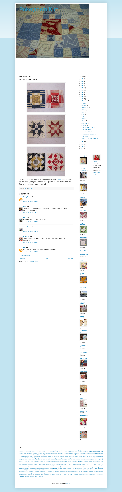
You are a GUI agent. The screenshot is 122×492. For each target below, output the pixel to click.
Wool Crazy (22, 476)
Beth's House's (83, 453)
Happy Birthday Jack (63, 459)
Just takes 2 (78, 461)
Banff (68, 453)
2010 (82, 146)
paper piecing (47, 466)
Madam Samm (79, 462)
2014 (82, 96)
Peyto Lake (61, 466)
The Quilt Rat (83, 358)
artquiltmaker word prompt (57, 453)
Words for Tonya (35, 476)
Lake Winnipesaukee (27, 462)
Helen (24, 206)
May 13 (101, 462)
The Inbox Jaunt (84, 254)
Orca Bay (33, 466)
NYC (91, 464)
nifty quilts (82, 384)
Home (46, 258)
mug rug (52, 464)
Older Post (70, 258)
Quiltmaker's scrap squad (30, 468)
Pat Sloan (53, 466)
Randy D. (51, 468)
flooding (60, 458)
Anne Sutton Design (84, 451)
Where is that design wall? (46, 474)
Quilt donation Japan (87, 466)
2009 (82, 148)
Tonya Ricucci (48, 473)
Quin (44, 468)
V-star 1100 (67, 473)
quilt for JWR (94, 466)
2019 (82, 85)
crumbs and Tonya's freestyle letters (67, 456)
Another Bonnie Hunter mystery (96, 451)
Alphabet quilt (33, 451)
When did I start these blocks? (34, 474)
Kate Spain (83, 461)
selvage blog (46, 469)
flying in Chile (71, 458)
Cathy (24, 217)
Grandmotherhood (41, 459)
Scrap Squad (97, 468)
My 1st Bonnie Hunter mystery (60, 464)
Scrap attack (89, 468)
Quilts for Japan (39, 468)
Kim (95, 161)
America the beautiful (54, 451)
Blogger (68, 483)
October (84, 105)
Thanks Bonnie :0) (28, 473)
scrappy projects (32, 469)
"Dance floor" (36, 450)
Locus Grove (59, 462)
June (83, 114)
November (85, 103)
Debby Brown (27, 197)
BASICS (77, 453)
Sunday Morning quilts (72, 471)
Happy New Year (71, 459)
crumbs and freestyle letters (45, 456)
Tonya (44, 473)
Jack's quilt (50, 461)
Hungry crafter (27, 461)
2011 (82, 144)
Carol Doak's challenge (70, 454)
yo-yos (43, 476)
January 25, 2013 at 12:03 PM (31, 221)
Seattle (42, 469)
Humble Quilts (83, 156)
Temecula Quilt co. (92, 471)
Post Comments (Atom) (32, 261)
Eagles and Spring (44, 458)
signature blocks (64, 469)
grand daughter (28, 459)
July (83, 112)
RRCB (73, 468)
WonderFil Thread (99, 474)
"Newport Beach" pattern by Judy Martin (56, 450)
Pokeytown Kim (39, 9)
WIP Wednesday (85, 474)
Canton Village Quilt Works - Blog (83, 352)
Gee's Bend (86, 458)
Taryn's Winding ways (82, 471)
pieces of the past (67, 466)
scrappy (26, 469)
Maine (83, 462)
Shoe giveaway (53, 469)
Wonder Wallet (92, 474)
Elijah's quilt (51, 458)
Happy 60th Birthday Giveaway (90, 138)
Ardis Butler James (47, 453)
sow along (78, 469)
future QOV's (80, 458)
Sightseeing (58, 469)
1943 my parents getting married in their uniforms (81, 450)
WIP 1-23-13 (85, 136)
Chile (76, 455)
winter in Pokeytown (78, 474)
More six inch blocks (87, 131)
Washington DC (24, 474)
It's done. (46, 461)
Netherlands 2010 (78, 464)
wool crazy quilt (28, 476)
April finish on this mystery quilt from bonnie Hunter (29, 453)
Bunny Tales (83, 250)
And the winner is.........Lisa (89, 134)
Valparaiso (71, 473)
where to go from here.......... (57, 474)
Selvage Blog (83, 237)
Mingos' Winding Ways (32, 464)
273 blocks (94, 450)
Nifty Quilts (26, 236)
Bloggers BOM (93, 453)
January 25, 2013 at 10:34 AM (30, 201)
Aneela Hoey (77, 451)
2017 (82, 90)
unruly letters (61, 473)
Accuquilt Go (99, 450)
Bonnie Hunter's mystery (28, 454)
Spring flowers (83, 469)
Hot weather (77, 459)
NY (88, 464)
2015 (82, 94)
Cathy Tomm (26, 227)
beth (24, 247)
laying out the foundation (37, 462)
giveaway (96, 458)
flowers (63, 458)
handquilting (55, 459)
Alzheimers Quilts (40, 451)
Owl (42, 466)
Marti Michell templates (95, 462)
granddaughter (34, 459)
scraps (38, 469)
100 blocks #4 (68, 450)
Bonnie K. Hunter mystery (39, 455)
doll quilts (38, 458)
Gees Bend (91, 458)
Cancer (61, 454)
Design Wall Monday (87, 129)
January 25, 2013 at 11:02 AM (30, 212)
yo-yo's (40, 476)
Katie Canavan (89, 461)
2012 (82, 142)
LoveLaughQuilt (65, 462)
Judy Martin (72, 461)
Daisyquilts (77, 456)
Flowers (67, 458)
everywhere (56, 458)
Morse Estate (47, 464)
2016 (82, 92)
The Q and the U (84, 411)
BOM (98, 453)
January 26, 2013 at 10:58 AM (30, 242)
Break (48, 454)
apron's (41, 453)
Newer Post (22, 258)
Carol (64, 454)
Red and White (57, 468)
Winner (71, 474)
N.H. (68, 464)
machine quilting (72, 462)
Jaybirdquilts (64, 461)
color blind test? (91, 454)
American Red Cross (63, 451)
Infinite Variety (41, 461)
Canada (58, 454)
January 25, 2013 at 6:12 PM (30, 231)
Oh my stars (28, 466)
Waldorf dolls (95, 473)
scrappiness (21, 469)
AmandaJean (47, 451)
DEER (24, 458)
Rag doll (47, 468)
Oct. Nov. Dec (95, 464)
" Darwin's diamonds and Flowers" (26, 450)
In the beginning (34, 461)
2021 (82, 81)
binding (87, 453)
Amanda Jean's (38, 183)
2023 (82, 79)
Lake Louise (95, 461)
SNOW (69, 469)
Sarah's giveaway (83, 468)
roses (70, 468)
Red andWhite (66, 468)
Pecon (57, 466)
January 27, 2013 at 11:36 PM (31, 251)
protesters (74, 466)
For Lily (75, 458)
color (87, 454)
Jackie (54, 461)
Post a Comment (25, 255)
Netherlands (71, 464)
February (84, 123)
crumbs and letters (55, 456)
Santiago (77, 468)
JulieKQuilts (83, 210)
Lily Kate (49, 462)
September (85, 107)
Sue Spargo (64, 471)
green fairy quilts (49, 459)
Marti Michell (87, 462)
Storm (60, 471)
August (84, 109)
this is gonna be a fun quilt (37, 473)
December (85, 101)
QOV (77, 466)
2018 (82, 87)
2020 (82, 83)
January (84, 125)
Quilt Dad (81, 466)
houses (82, 459)
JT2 (69, 461)
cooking (96, 454)
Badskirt (65, 453)
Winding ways (66, 474)
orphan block (38, 466)
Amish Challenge (70, 451)
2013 (82, 99)
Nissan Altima (85, 464)
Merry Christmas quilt (23, 464)
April (83, 118)
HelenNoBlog (83, 371)
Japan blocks (59, 461)
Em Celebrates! (84, 430)
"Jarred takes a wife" (43, 450)
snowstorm (73, 469)
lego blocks (44, 462)
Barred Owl (73, 453)
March (84, 121)
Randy (60, 179)
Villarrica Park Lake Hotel (87, 473)
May (83, 116)
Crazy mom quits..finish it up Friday (32, 456)
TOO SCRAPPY (54, 473)
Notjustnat (82, 183)
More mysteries (41, 464)
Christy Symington (82, 454)
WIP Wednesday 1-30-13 (88, 127)
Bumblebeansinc (52, 454)
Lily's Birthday (53, 462)
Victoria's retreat (77, 473)
